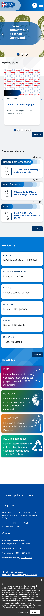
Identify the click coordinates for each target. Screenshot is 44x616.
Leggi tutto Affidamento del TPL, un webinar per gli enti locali (22, 191)
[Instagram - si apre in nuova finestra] (8, 593)
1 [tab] (18, 54)
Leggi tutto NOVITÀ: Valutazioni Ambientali (22, 259)
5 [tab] (29, 130)
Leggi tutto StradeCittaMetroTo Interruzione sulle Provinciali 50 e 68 (22, 213)
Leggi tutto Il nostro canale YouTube (22, 291)
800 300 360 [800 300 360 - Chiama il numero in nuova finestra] (25, 557)
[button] (41, 5)
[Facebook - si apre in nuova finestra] (4, 593)
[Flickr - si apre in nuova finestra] (26, 593)
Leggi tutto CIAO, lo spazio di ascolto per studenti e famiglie (22, 168)
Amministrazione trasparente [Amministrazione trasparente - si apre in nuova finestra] (14, 522)
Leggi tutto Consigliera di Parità (22, 275)
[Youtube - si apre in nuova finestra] (23, 593)
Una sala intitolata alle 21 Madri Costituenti (18, 32)
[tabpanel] (22, 34)
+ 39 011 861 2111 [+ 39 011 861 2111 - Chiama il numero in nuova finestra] (20, 552)
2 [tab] (22, 54)
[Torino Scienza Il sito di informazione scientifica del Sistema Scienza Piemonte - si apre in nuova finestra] (22, 423)
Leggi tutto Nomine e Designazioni (22, 308)
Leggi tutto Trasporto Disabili (22, 341)
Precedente (2, 33)
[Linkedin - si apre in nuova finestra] (11, 593)
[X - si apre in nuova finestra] (19, 593)
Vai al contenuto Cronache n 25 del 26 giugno (22, 97)
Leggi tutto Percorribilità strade (22, 324)
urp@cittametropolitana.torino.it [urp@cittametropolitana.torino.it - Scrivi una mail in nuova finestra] (16, 579)
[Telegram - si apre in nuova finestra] (15, 593)
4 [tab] (25, 130)
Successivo (41, 33)
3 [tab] (26, 54)
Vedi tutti (38, 134)
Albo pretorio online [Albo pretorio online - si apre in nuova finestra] (10, 526)
